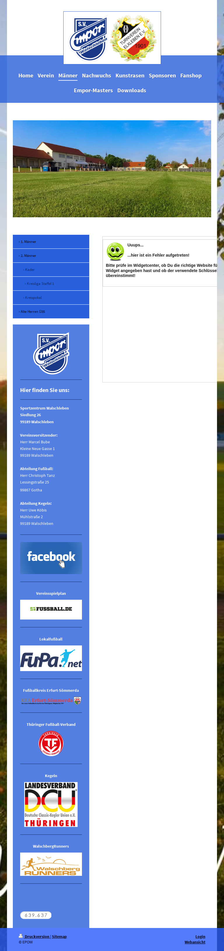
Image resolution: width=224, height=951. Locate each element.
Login (200, 936)
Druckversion (34, 936)
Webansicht (195, 942)
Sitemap (59, 936)
